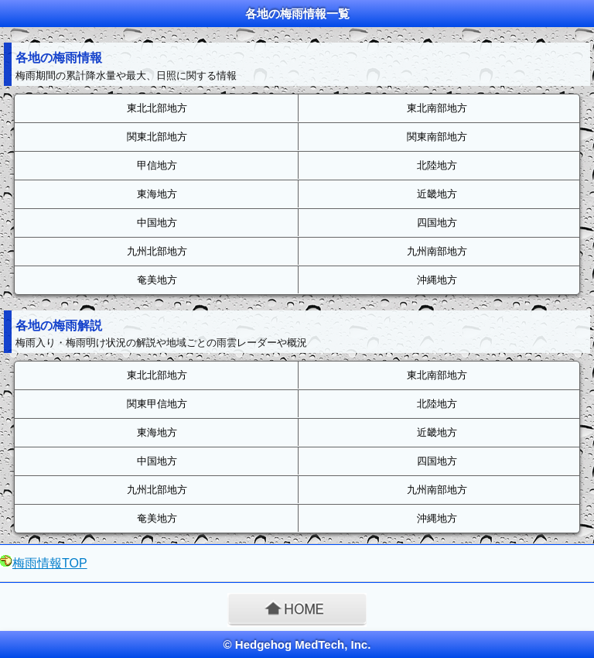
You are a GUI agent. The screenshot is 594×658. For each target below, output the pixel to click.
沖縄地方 (437, 280)
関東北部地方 (157, 136)
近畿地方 (437, 194)
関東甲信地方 (157, 404)
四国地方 (437, 222)
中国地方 (157, 222)
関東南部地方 (437, 136)
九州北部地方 (157, 251)
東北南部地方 (437, 108)
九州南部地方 (437, 251)
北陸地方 (437, 165)
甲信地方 (157, 165)
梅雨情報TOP (49, 563)
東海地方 (157, 194)
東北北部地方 (157, 108)
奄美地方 (157, 280)
